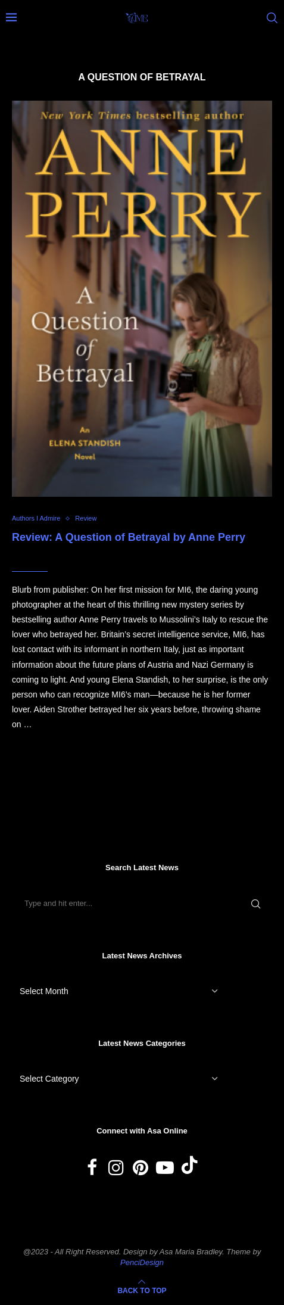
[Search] (272, 18)
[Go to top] (141, 1290)
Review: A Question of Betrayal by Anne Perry (128, 537)
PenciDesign (142, 1262)
